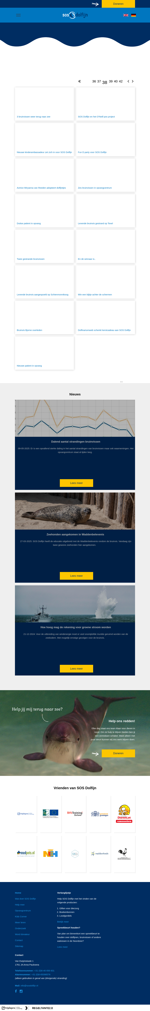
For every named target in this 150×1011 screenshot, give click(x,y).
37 (99, 81)
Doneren (118, 753)
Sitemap (19, 946)
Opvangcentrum (23, 910)
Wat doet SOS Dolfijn (25, 898)
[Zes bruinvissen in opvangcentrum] (105, 175)
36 (94, 81)
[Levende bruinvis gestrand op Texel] (105, 210)
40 (116, 81)
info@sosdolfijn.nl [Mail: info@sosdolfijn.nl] (26, 985)
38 (104, 82)
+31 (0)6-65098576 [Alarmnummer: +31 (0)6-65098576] (32, 974)
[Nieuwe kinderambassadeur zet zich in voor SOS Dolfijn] (44, 139)
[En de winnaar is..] (105, 246)
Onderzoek (20, 928)
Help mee (19, 904)
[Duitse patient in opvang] (44, 210)
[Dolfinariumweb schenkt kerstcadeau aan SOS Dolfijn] (105, 317)
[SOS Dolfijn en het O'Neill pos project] (105, 104)
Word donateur (22, 934)
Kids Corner (21, 916)
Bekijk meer (63, 921)
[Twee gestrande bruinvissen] (44, 246)
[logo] (75, 19)
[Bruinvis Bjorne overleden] (44, 317)
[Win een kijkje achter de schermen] (105, 282)
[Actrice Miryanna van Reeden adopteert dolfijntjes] (44, 175)
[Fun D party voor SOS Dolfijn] (105, 139)
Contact (19, 940)
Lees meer (76, 483)
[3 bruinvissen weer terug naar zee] (44, 104)
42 (121, 81)
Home (18, 893)
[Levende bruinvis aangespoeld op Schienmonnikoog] (44, 282)
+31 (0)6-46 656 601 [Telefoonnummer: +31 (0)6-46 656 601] (34, 970)
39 (111, 81)
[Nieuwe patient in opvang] (44, 353)
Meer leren (20, 922)
